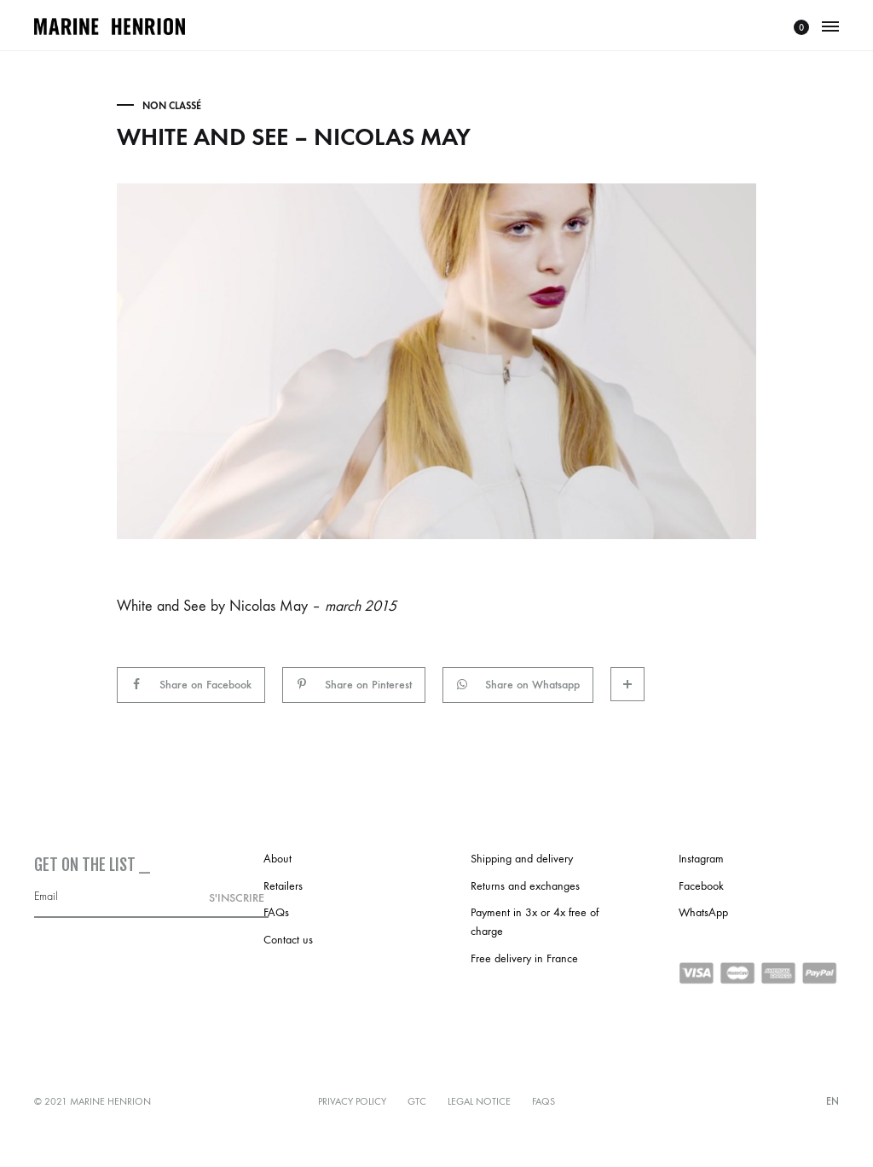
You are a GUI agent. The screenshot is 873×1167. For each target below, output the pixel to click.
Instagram (701, 858)
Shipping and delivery (522, 858)
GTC (417, 1101)
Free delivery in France (524, 958)
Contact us (288, 939)
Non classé (171, 106)
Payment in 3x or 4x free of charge (534, 921)
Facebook (701, 886)
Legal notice (479, 1101)
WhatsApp (703, 912)
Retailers (283, 886)
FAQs (276, 912)
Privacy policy (352, 1101)
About (277, 858)
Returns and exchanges (525, 886)
